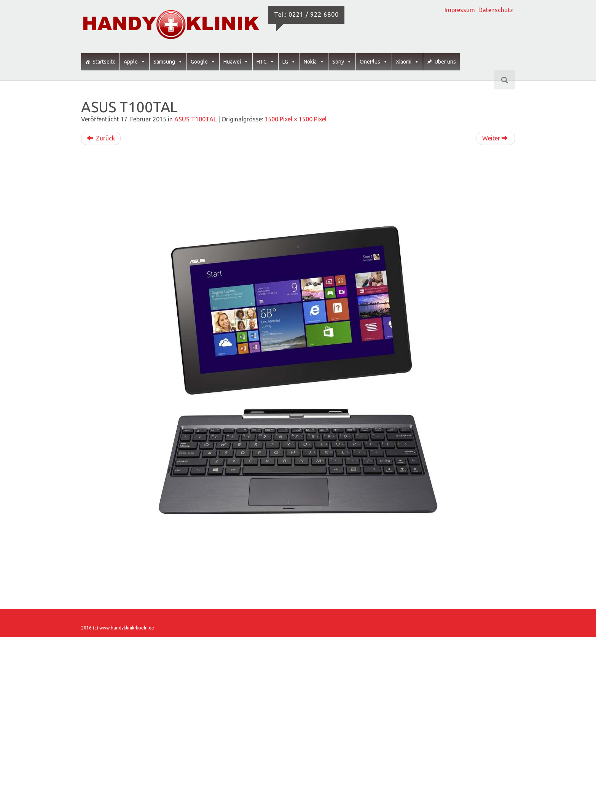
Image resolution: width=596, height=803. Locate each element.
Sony (342, 61)
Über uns (445, 62)
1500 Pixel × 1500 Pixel (296, 119)
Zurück (101, 138)
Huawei (236, 61)
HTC (265, 61)
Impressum (460, 9)
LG (289, 61)
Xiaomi (407, 61)
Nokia (314, 61)
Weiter (495, 138)
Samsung (168, 61)
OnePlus (374, 61)
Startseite (104, 62)
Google (203, 61)
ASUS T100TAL (195, 119)
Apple (134, 61)
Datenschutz (495, 9)
